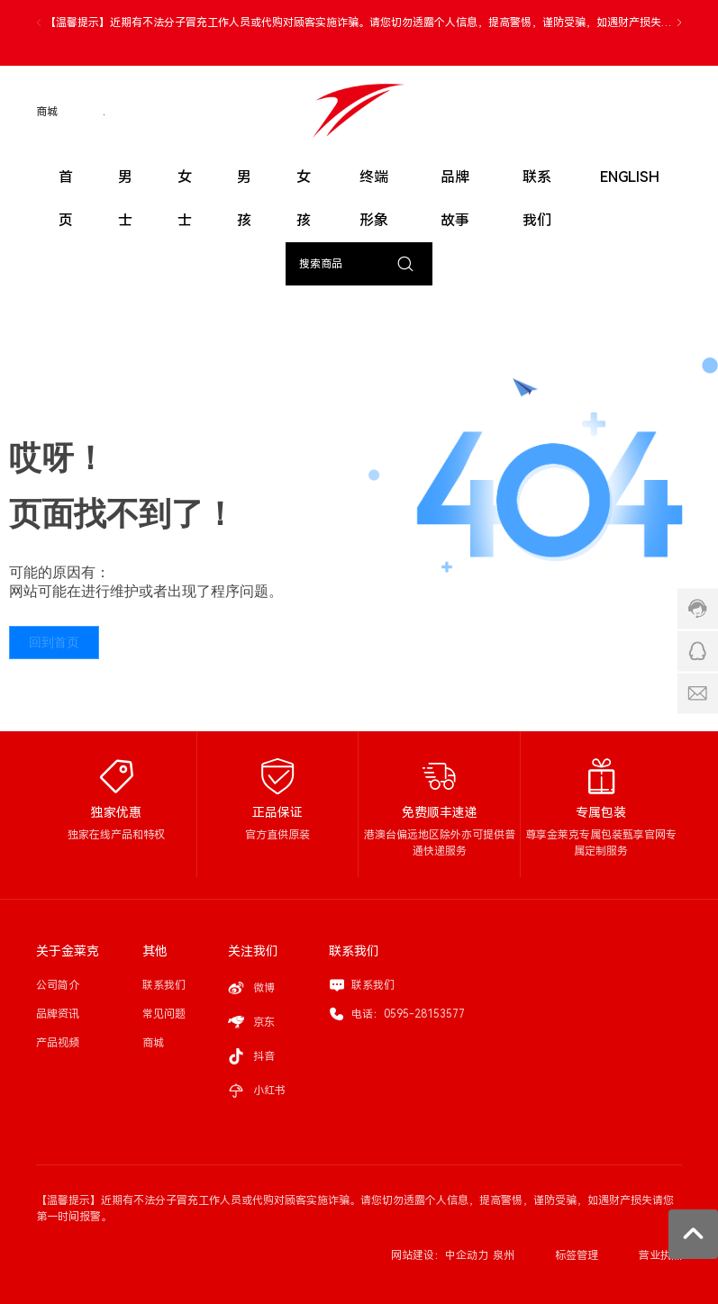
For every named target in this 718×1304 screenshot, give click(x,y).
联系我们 (373, 985)
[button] (679, 22)
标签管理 (576, 1255)
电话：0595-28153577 (408, 1014)
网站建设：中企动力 (439, 1255)
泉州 (503, 1255)
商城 (47, 111)
